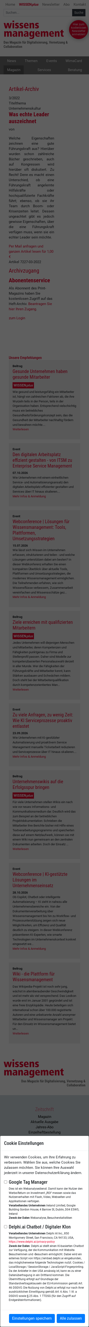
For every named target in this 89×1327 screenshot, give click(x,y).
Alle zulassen (71, 1318)
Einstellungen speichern (32, 1318)
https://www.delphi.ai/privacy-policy (32, 1241)
